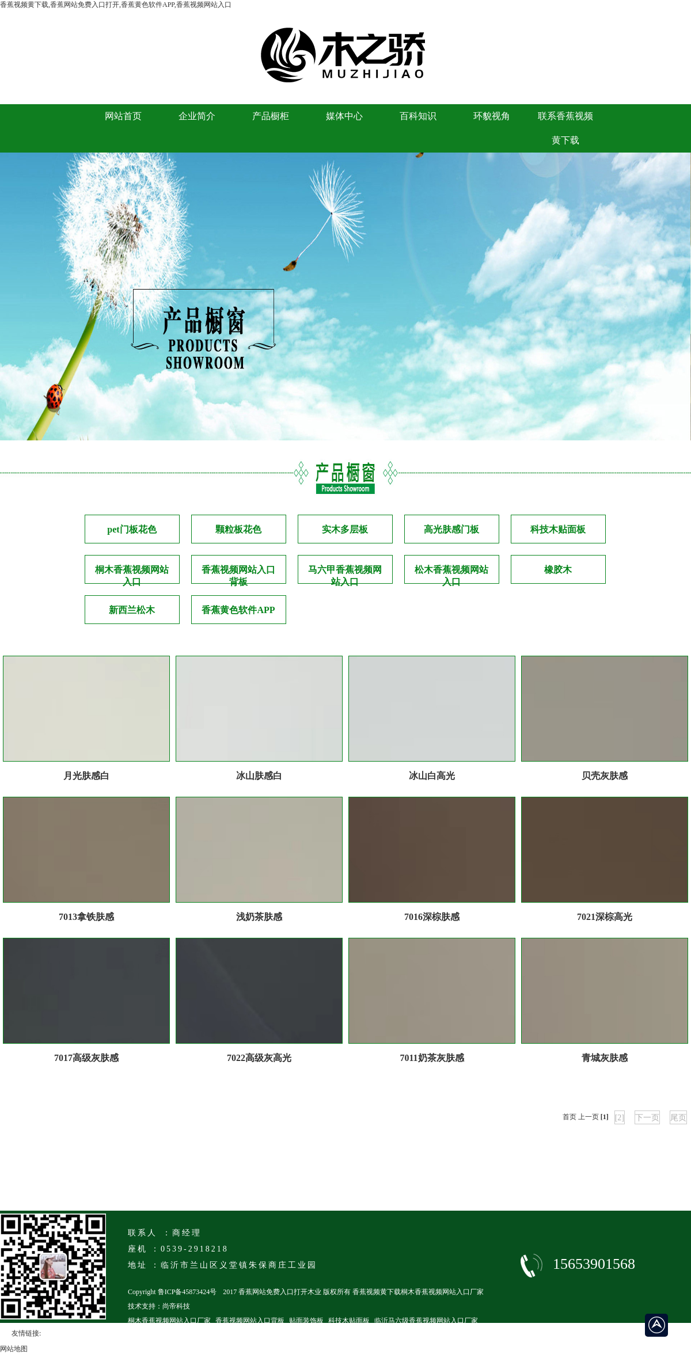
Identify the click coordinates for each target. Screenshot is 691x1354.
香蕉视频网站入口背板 (238, 574)
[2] (619, 1117)
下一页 (647, 1117)
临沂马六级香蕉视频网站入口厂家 (426, 1321)
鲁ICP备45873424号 (187, 1292)
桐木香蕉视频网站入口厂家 (169, 1321)
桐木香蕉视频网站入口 (132, 574)
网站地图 (14, 1349)
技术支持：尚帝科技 (159, 1306)
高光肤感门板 (451, 529)
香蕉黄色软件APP (238, 610)
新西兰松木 (132, 610)
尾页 (678, 1117)
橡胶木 (558, 570)
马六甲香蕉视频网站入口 (345, 574)
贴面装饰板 (306, 1321)
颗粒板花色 (238, 529)
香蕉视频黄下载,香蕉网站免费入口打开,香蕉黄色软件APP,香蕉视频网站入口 (115, 5)
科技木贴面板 (558, 529)
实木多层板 (345, 529)
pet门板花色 (131, 529)
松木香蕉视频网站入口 (451, 574)
